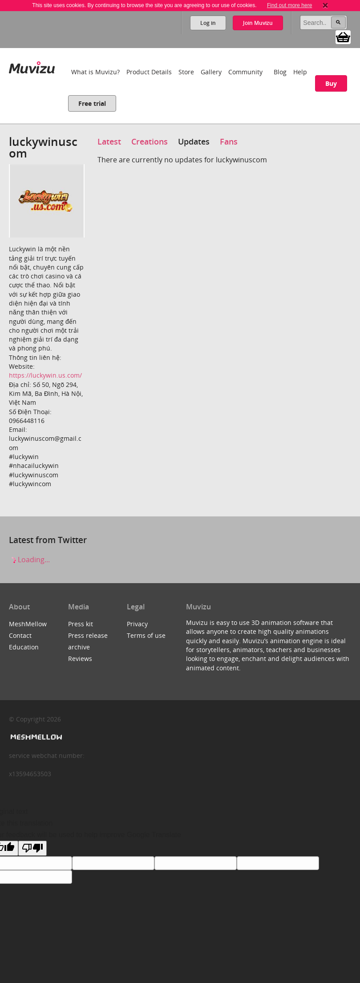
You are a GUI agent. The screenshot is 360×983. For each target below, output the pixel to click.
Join (258, 23)
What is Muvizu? (95, 72)
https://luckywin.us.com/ (45, 375)
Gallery (211, 72)
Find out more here (289, 5)
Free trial (92, 103)
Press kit (80, 624)
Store (186, 72)
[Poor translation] (32, 848)
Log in (208, 23)
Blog (280, 72)
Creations (149, 141)
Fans (229, 141)
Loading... (29, 559)
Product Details (149, 72)
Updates (194, 141)
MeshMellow (28, 624)
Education (24, 647)
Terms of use (146, 635)
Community (245, 72)
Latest (109, 141)
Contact (20, 635)
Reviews (80, 658)
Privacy (137, 624)
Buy (331, 83)
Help (300, 72)
